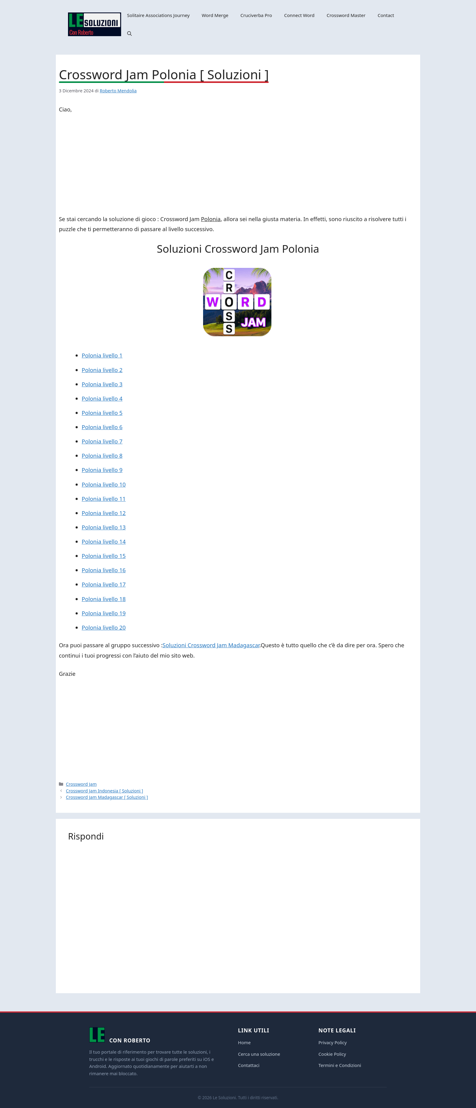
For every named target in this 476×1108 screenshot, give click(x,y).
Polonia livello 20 (104, 627)
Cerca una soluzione (259, 1054)
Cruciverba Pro (256, 15)
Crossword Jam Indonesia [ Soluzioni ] (104, 791)
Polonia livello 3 (102, 384)
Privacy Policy (332, 1042)
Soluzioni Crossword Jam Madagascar (210, 645)
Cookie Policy (332, 1054)
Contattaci (249, 1065)
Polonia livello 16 (104, 570)
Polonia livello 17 (104, 584)
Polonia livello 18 (104, 599)
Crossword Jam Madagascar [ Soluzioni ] (107, 797)
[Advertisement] (238, 165)
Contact (386, 15)
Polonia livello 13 (104, 527)
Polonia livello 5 (102, 412)
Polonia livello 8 (102, 455)
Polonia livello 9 (102, 470)
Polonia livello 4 (102, 398)
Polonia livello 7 (102, 441)
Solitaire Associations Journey (158, 15)
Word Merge (215, 15)
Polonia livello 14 (104, 541)
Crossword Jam (81, 784)
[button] (129, 33)
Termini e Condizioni (339, 1065)
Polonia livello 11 (104, 498)
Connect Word (299, 15)
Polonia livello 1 (102, 355)
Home (244, 1042)
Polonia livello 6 (102, 427)
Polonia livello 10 (104, 484)
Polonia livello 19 (104, 613)
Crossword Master (346, 15)
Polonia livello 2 (102, 370)
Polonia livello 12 (104, 513)
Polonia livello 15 (104, 555)
